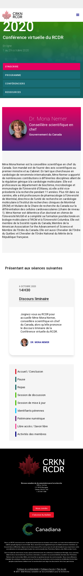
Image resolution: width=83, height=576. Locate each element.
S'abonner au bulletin (41, 515)
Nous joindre (41, 508)
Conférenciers (15, 83)
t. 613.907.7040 (41, 491)
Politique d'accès (48, 569)
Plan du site (61, 569)
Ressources (13, 92)
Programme (13, 75)
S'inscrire (11, 66)
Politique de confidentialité (28, 569)
